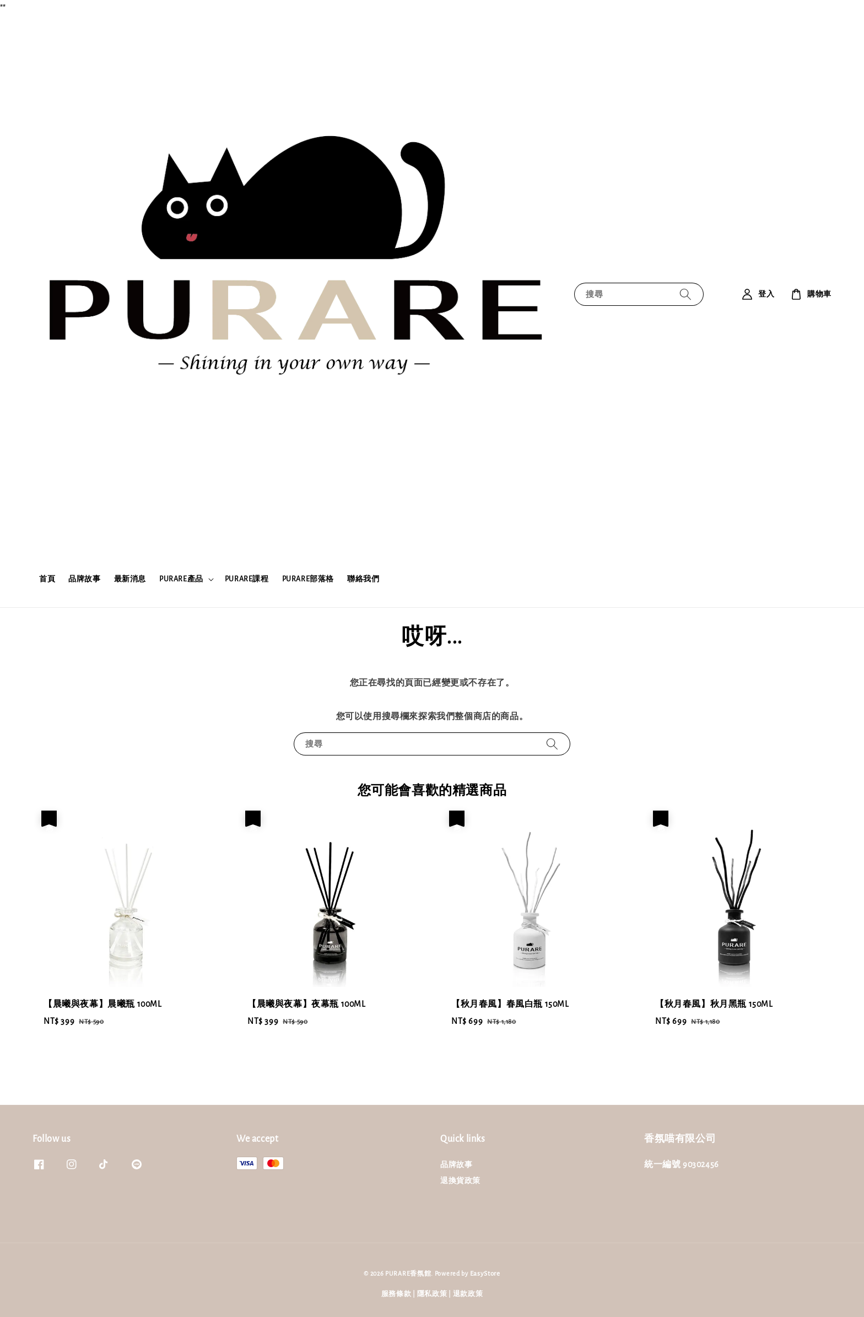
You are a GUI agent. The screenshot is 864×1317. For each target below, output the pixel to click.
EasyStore (485, 1273)
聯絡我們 (363, 579)
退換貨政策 (460, 1181)
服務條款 (396, 1294)
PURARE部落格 (308, 579)
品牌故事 (84, 579)
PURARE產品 (181, 579)
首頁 (47, 579)
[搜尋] (685, 294)
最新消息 (130, 579)
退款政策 (468, 1294)
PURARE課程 (247, 579)
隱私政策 (432, 1294)
